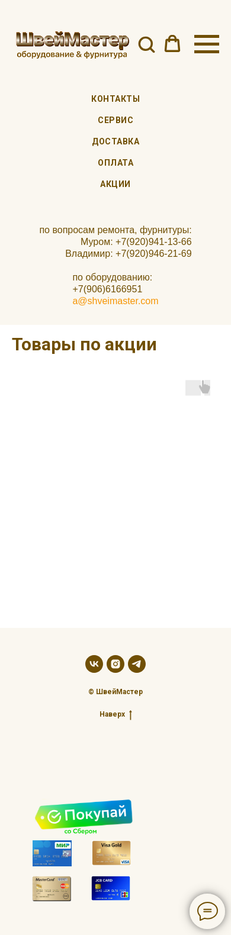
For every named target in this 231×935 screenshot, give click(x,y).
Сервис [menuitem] (115, 120)
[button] (146, 44)
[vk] (94, 664)
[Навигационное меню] (206, 44)
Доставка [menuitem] (115, 141)
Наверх (116, 714)
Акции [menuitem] (115, 184)
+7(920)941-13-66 (154, 242)
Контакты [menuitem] (115, 99)
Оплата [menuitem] (115, 162)
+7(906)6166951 (107, 289)
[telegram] (137, 664)
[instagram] (115, 664)
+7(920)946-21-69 (154, 254)
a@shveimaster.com (115, 301)
